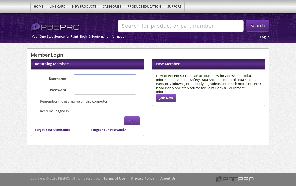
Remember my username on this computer (71, 101)
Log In (264, 37)
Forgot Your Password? (108, 130)
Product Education (144, 6)
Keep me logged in (54, 111)
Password (58, 90)
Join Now (166, 98)
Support (174, 6)
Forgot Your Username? (52, 130)
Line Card (57, 6)
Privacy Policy (142, 178)
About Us (168, 178)
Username (57, 78)
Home (38, 6)
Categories (112, 6)
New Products (84, 6)
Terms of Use (114, 178)
